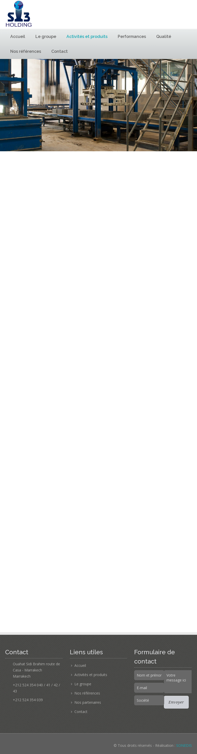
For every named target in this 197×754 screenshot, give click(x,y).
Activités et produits (86, 36)
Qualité (163, 36)
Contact (59, 51)
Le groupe (45, 36)
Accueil (17, 36)
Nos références (25, 51)
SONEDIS (184, 745)
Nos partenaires (87, 702)
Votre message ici (179, 681)
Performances (132, 36)
